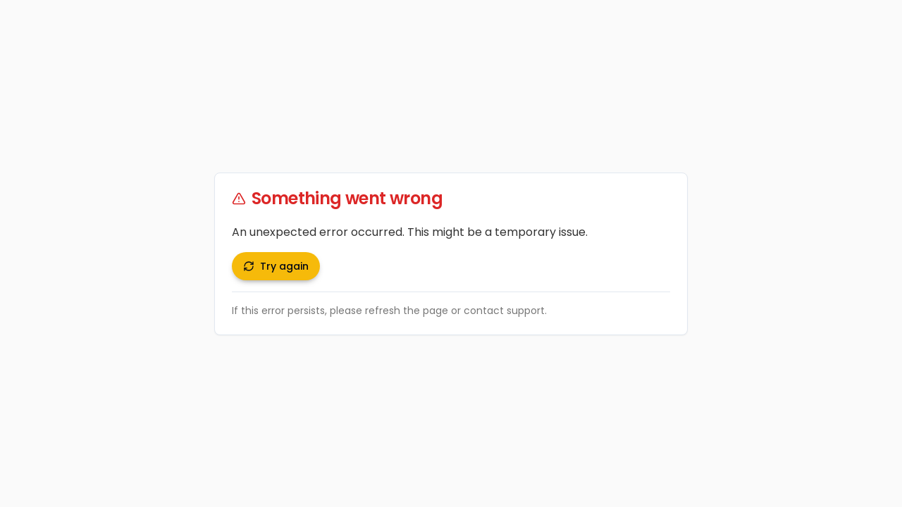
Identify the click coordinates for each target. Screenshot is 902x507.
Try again (276, 266)
